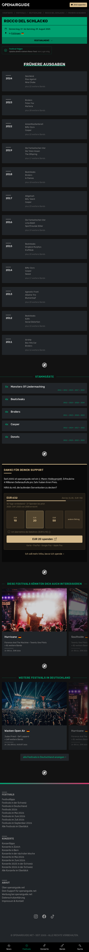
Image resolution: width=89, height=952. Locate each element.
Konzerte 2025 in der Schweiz (17, 863)
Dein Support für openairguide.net (19, 891)
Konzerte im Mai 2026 (13, 857)
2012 (65, 390)
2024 (83, 403)
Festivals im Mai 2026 (13, 813)
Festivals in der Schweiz (14, 802)
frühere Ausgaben (77, 13)
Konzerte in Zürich (11, 847)
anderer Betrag (74, 519)
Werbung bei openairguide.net (17, 894)
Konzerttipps (8, 843)
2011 (59, 390)
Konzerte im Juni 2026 (13, 860)
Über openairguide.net (13, 887)
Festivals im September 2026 (17, 823)
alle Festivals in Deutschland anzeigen (43, 757)
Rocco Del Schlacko (55, 13)
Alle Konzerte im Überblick (15, 870)
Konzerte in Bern (10, 850)
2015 (71, 403)
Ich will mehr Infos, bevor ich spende (43, 554)
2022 (83, 428)
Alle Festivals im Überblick (15, 826)
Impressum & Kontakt (13, 901)
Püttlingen (15, 33)
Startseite (8, 13)
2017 (77, 390)
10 (15, 519)
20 (35, 519)
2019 (83, 390)
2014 (71, 428)
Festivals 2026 (9, 809)
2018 (77, 403)
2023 (83, 415)
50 (54, 519)
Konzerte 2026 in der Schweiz (17, 867)
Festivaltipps (8, 799)
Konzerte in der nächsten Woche (18, 853)
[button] (44, 40)
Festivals (20, 13)
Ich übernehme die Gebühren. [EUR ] (29, 532)
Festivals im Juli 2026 (13, 819)
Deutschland (35, 13)
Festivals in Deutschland (14, 806)
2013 (71, 390)
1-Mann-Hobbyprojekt (50, 479)
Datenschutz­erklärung (13, 897)
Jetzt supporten (78, 5)
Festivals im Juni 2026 (13, 816)
